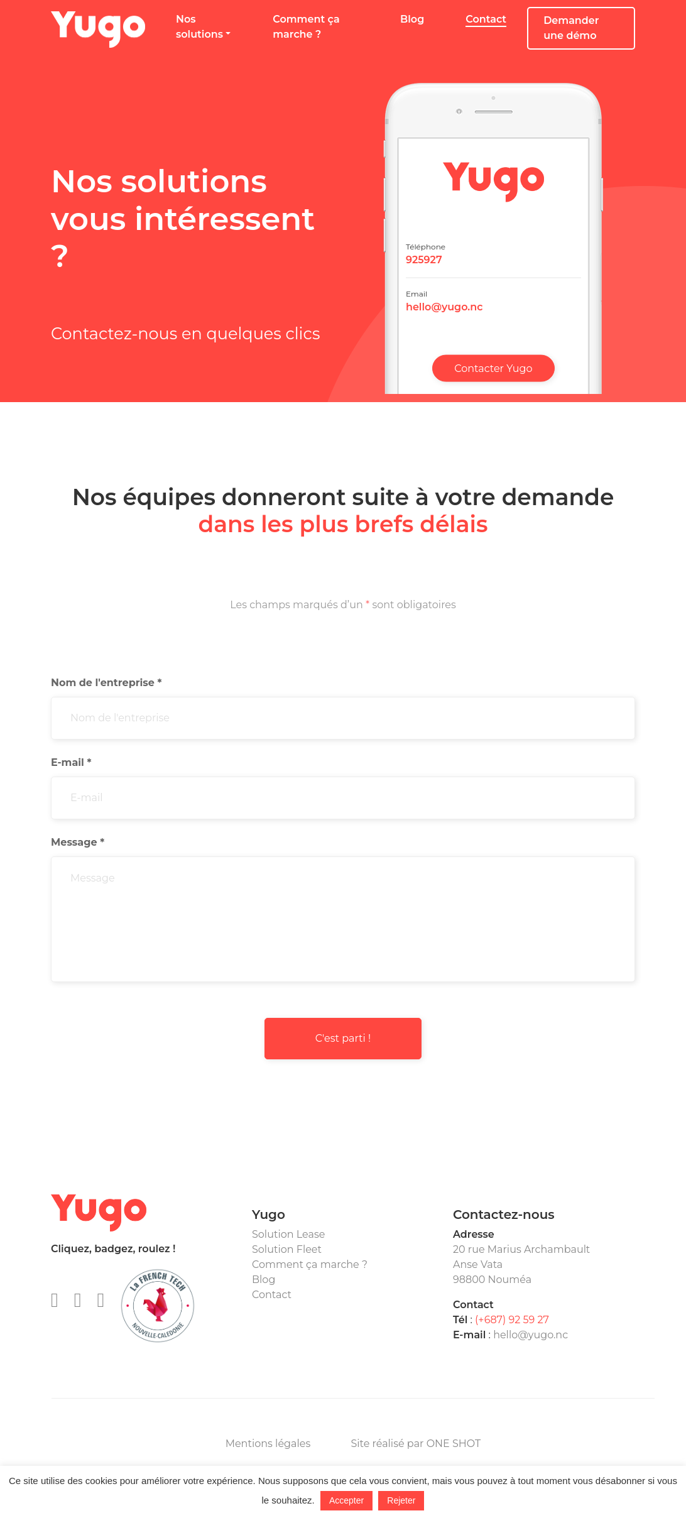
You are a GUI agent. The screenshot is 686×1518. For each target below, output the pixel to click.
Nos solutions (199, 26)
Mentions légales (268, 1444)
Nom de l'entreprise (106, 683)
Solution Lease (288, 1234)
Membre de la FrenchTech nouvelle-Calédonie (157, 1305)
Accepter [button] (346, 1500)
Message (77, 842)
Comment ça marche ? (306, 26)
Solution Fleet (287, 1249)
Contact (486, 19)
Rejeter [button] (401, 1500)
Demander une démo (571, 27)
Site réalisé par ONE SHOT (416, 1444)
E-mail (71, 762)
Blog (412, 19)
